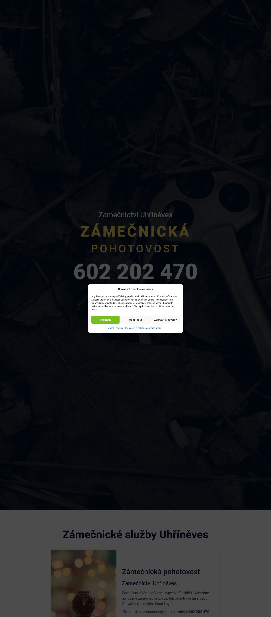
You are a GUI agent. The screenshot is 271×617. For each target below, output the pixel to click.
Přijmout (105, 319)
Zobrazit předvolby (165, 319)
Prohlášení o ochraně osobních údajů (143, 328)
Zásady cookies (115, 328)
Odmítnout (135, 319)
